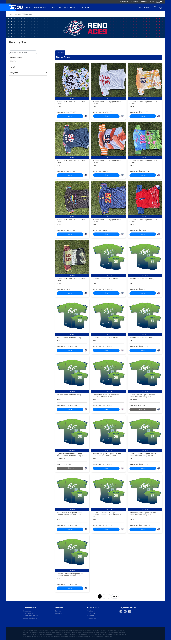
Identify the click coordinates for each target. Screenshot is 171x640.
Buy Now (85, 7)
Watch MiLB (91, 616)
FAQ (24, 620)
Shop (152, 1)
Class (52, 7)
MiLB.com (144, 1)
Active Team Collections (36, 7)
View (70, 116)
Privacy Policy (28, 613)
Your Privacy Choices (30, 616)
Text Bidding (124, 1)
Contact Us (27, 611)
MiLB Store (91, 613)
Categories (62, 7)
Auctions (74, 7)
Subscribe (134, 1)
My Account (59, 613)
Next (115, 596)
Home (11, 14)
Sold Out (143, 409)
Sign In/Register (143, 7)
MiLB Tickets (91, 618)
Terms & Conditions (30, 618)
